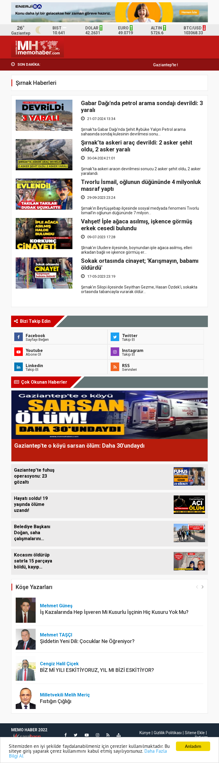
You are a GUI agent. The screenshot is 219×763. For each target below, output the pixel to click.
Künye (145, 732)
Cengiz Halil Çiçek (59, 663)
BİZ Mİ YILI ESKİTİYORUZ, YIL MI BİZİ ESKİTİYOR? (97, 670)
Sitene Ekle (195, 732)
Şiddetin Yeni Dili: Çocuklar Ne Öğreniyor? (87, 641)
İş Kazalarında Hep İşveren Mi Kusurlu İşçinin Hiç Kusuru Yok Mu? (114, 612)
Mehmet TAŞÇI (56, 635)
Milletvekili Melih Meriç (65, 695)
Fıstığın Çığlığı (55, 701)
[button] (202, 586)
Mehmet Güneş (56, 605)
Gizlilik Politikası (168, 732)
